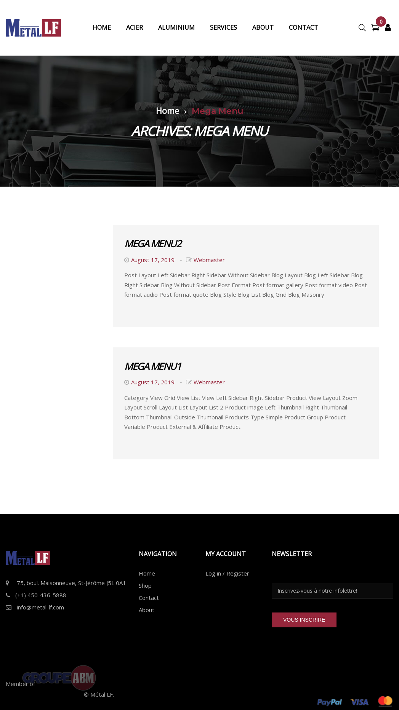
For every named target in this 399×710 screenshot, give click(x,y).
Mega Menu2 (152, 243)
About (146, 610)
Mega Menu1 (152, 366)
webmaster (209, 260)
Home (167, 110)
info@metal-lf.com (40, 607)
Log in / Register (227, 573)
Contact (149, 597)
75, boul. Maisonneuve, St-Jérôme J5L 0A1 (71, 583)
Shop (145, 585)
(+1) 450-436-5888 (40, 595)
